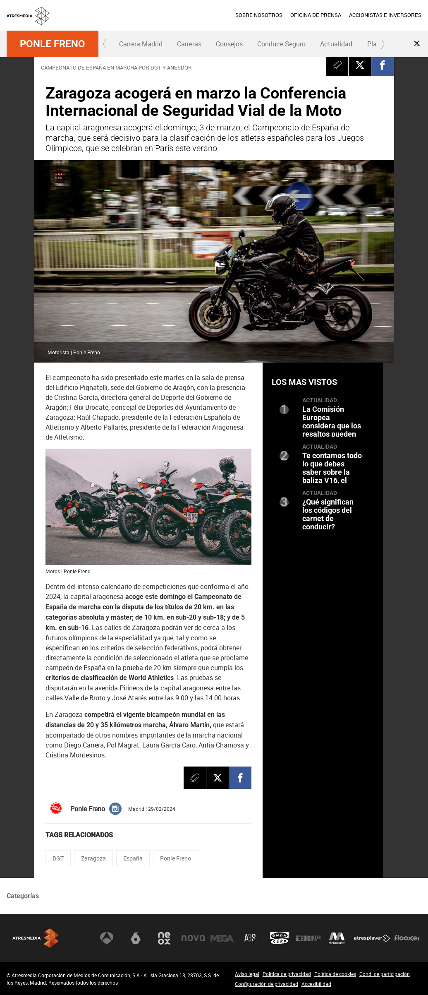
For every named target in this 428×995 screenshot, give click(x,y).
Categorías (23, 896)
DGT (58, 858)
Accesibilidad (316, 984)
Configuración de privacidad (266, 984)
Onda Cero (279, 938)
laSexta (135, 938)
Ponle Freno (52, 44)
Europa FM (308, 938)
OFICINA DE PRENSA (315, 15)
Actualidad (336, 43)
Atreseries (250, 938)
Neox (164, 938)
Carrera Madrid (141, 43)
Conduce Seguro (281, 43)
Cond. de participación (384, 974)
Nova (193, 938)
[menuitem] (258, 15)
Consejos (229, 43)
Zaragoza (93, 858)
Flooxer (407, 938)
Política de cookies (335, 974)
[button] (105, 44)
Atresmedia (36, 938)
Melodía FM (337, 938)
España (133, 858)
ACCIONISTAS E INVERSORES (385, 15)
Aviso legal (247, 974)
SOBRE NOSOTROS (258, 15)
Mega (222, 938)
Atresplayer (372, 938)
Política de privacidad (287, 974)
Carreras (189, 43)
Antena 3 (106, 938)
